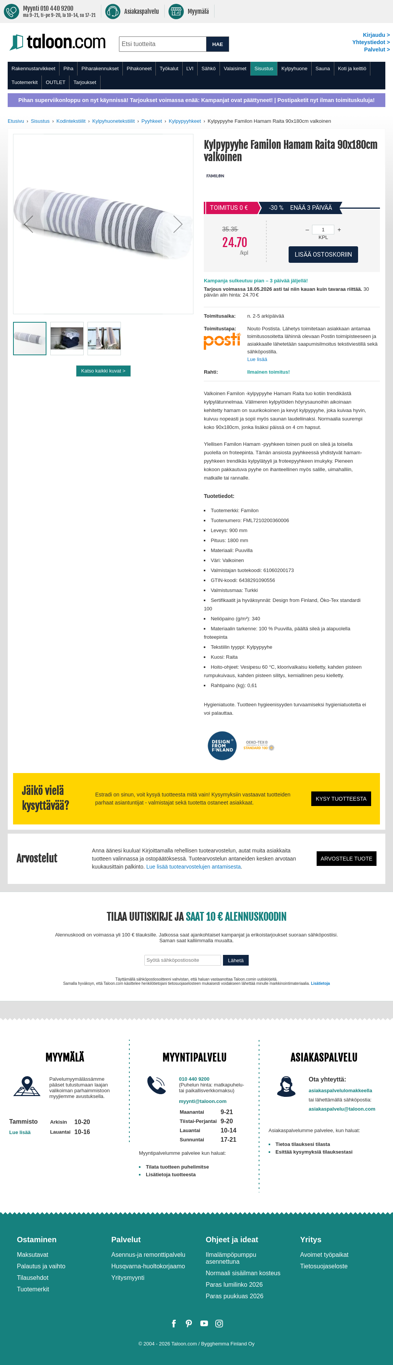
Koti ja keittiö (352, 68)
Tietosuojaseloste (324, 1266)
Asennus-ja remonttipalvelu (148, 1254)
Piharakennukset (100, 68)
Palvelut (126, 1239)
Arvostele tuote (347, 859)
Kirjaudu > (376, 35)
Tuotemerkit (25, 82)
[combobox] (162, 44)
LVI (190, 68)
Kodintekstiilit (71, 121)
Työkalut (169, 68)
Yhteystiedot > (371, 42)
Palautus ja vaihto (41, 1266)
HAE (217, 44)
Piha (68, 68)
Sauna (322, 68)
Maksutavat (32, 1254)
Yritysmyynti (127, 1277)
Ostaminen (36, 1239)
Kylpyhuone (294, 68)
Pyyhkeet (152, 121)
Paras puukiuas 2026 (234, 1296)
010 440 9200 (194, 1079)
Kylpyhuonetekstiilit (113, 121)
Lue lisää (257, 359)
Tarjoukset (84, 82)
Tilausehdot (32, 1277)
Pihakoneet (139, 68)
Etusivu (16, 121)
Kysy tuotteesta (341, 799)
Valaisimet (235, 68)
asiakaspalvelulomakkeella (340, 1090)
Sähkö (208, 68)
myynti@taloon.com (202, 1101)
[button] (28, 224)
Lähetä (236, 960)
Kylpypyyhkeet (185, 121)
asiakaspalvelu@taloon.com (342, 1109)
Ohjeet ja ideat (232, 1239)
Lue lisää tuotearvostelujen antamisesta (193, 867)
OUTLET (55, 82)
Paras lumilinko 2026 (234, 1284)
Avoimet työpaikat (324, 1254)
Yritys (311, 1239)
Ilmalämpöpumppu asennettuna (231, 1258)
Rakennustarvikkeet (33, 68)
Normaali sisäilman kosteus (243, 1273)
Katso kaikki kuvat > (103, 371)
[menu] (196, 75)
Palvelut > (377, 49)
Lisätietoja (320, 983)
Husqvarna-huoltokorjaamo (148, 1266)
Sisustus (263, 68)
